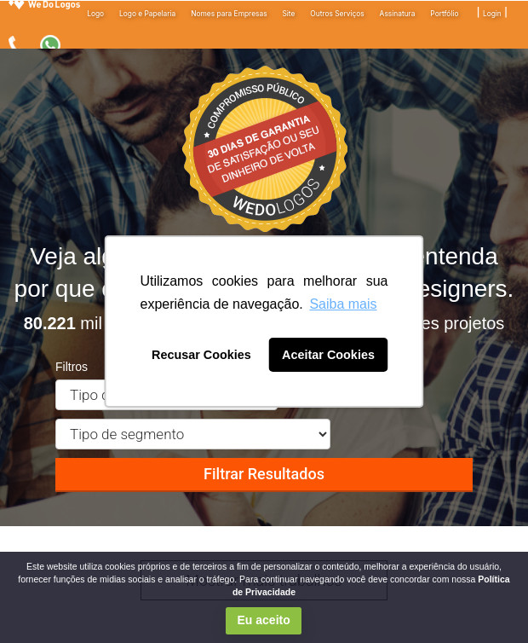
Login (492, 13)
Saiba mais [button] (342, 304)
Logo (95, 13)
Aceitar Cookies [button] (328, 355)
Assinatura (398, 13)
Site (288, 13)
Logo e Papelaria (147, 13)
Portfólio (444, 13)
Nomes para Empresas (229, 13)
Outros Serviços (337, 13)
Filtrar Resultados (264, 474)
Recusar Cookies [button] (201, 355)
